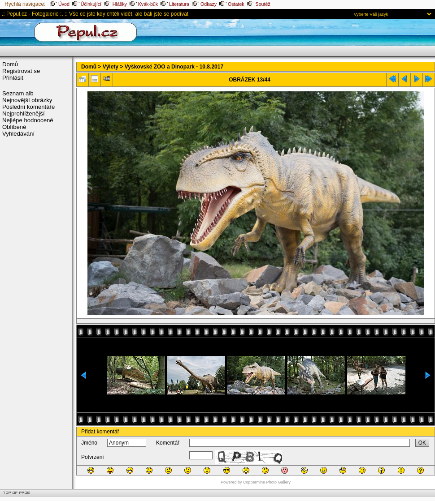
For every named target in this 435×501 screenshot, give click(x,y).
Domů (10, 64)
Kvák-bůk (144, 4)
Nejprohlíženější (23, 113)
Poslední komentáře (28, 106)
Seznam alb (18, 93)
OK (422, 443)
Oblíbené (14, 127)
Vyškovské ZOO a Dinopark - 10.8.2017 (174, 67)
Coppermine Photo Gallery (267, 482)
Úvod (60, 4)
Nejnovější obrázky (27, 100)
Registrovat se (21, 71)
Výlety (110, 67)
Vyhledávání (18, 133)
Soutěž (258, 4)
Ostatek (231, 4)
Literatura (175, 4)
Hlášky (115, 4)
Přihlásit (12, 77)
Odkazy (204, 4)
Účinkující (86, 4)
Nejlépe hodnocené (27, 120)
